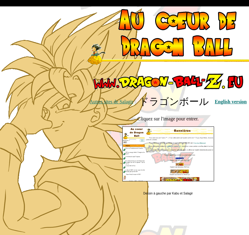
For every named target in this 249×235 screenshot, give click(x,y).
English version (231, 101)
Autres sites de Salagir (111, 101)
